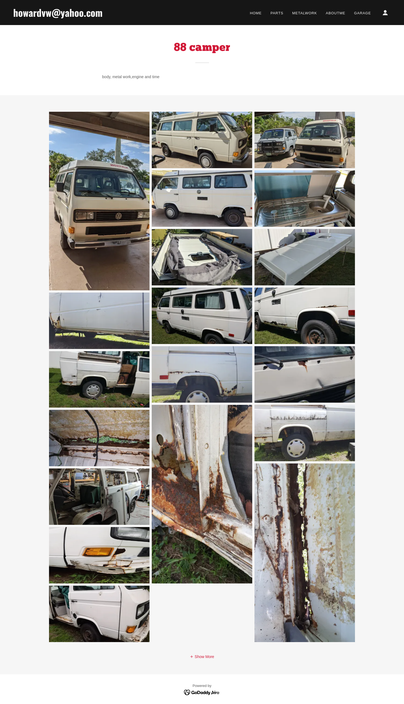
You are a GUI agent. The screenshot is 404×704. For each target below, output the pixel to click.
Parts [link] (276, 13)
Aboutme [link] (335, 13)
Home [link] (256, 13)
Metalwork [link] (304, 13)
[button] (385, 12)
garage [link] (362, 13)
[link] (66, 15)
